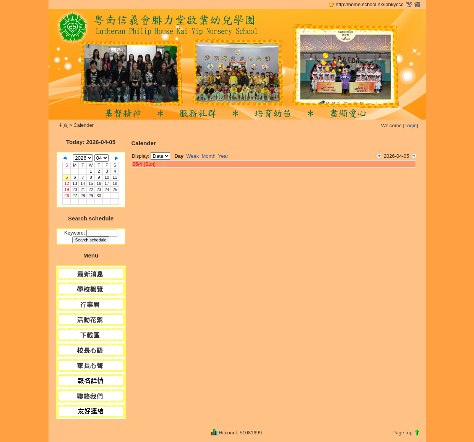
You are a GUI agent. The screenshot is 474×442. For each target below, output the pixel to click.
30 (98, 195)
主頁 (63, 125)
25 (114, 189)
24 (106, 189)
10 (106, 177)
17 (106, 183)
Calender (83, 125)
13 (74, 183)
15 (90, 183)
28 (82, 195)
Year (223, 156)
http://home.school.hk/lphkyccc (369, 4)
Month (209, 156)
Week (192, 156)
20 (74, 189)
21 (82, 189)
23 (98, 189)
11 (114, 177)
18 (114, 183)
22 (90, 189)
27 (74, 195)
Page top (402, 433)
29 (90, 195)
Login (410, 125)
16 (98, 183)
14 (82, 183)
